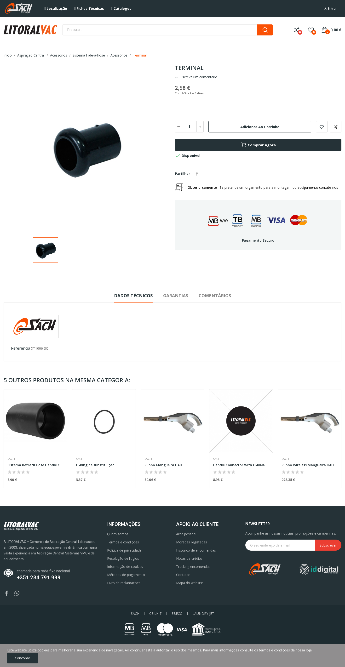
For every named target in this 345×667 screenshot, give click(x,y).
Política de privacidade (124, 550)
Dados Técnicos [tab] (133, 295)
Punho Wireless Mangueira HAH (308, 465)
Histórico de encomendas (196, 550)
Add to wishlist (321, 126)
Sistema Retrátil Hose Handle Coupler (35, 465)
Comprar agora (258, 145)
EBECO (177, 613)
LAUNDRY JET (203, 613)
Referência (20, 348)
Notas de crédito (189, 558)
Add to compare (335, 126)
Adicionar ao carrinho (260, 126)
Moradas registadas (191, 542)
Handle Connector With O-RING (239, 465)
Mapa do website (189, 583)
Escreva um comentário (198, 77)
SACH (135, 613)
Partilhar (196, 173)
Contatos (183, 574)
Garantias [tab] (175, 295)
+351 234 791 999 (39, 578)
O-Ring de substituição (95, 465)
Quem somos (117, 534)
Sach (11, 458)
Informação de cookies (125, 566)
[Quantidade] (189, 126)
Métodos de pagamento (126, 574)
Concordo (22, 658)
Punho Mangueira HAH (163, 465)
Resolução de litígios (123, 558)
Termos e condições (123, 542)
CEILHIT (155, 613)
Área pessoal (186, 534)
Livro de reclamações (123, 583)
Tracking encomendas (193, 566)
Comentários (215, 295)
